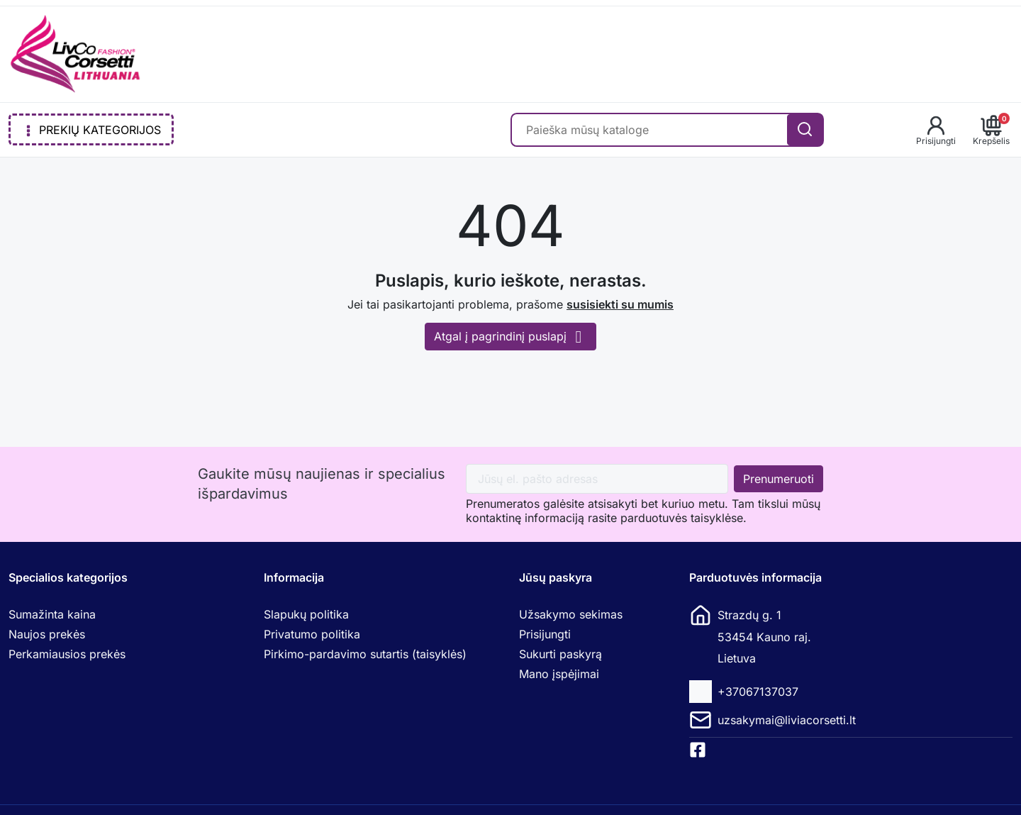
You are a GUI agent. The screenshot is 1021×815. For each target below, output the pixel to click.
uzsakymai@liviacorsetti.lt (787, 720)
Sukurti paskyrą (560, 654)
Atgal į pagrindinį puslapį (510, 336)
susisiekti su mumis (620, 304)
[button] (936, 130)
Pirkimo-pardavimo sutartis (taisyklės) (365, 654)
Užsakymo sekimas (571, 614)
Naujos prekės (47, 634)
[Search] (804, 129)
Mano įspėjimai (559, 674)
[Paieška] (649, 129)
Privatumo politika (312, 634)
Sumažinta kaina (52, 614)
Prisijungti (545, 634)
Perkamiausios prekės (67, 654)
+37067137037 (758, 691)
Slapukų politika (306, 614)
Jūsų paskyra (555, 577)
